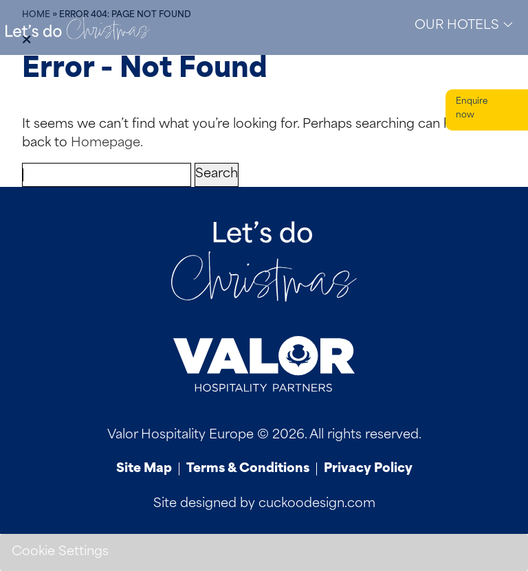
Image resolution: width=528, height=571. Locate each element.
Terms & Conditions (247, 468)
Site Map (144, 468)
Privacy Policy (368, 468)
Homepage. (107, 143)
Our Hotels (464, 25)
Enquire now (471, 109)
